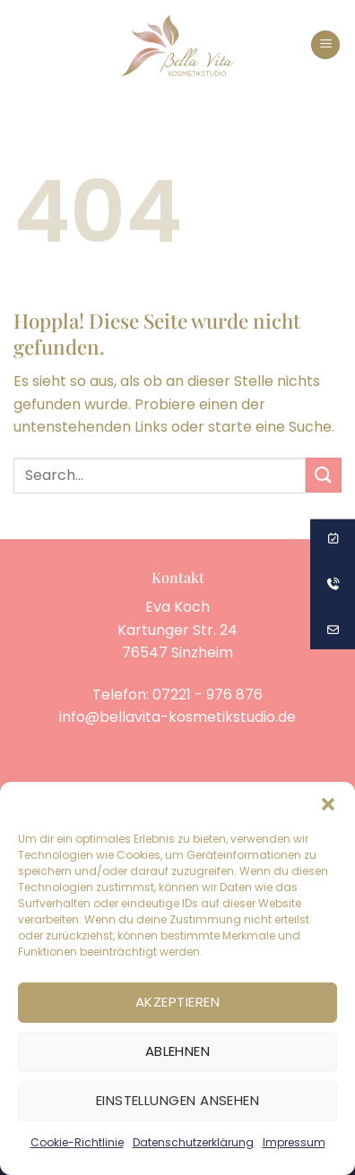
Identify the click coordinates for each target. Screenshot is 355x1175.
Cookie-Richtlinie (77, 1142)
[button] (328, 804)
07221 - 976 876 (207, 694)
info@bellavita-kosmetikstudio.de (177, 717)
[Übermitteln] (324, 475)
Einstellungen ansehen (177, 1100)
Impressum (294, 1142)
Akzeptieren (177, 1001)
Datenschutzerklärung (193, 1142)
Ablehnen (178, 1051)
